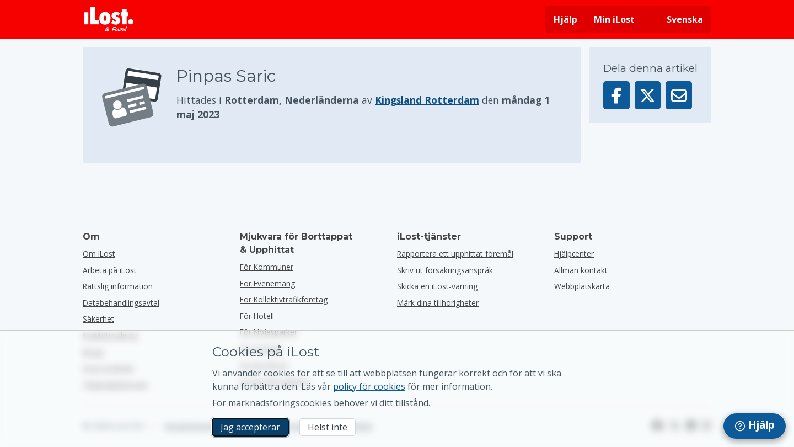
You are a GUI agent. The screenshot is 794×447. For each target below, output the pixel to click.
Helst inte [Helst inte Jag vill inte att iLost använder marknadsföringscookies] (327, 427)
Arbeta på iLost (110, 270)
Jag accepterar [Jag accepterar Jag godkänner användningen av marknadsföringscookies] (250, 427)
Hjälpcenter (574, 253)
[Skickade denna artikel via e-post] (679, 95)
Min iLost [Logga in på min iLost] (614, 19)
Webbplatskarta (582, 286)
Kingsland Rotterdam (427, 100)
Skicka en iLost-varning (437, 286)
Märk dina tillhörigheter (438, 302)
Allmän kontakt (581, 270)
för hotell (257, 316)
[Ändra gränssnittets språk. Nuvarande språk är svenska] (677, 19)
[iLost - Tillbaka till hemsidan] (109, 19)
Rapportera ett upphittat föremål (455, 253)
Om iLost (99, 253)
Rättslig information (118, 286)
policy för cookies (369, 386)
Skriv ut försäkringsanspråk (445, 270)
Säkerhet (98, 318)
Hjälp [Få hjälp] (565, 19)
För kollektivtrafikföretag (284, 299)
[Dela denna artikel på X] (648, 95)
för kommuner (266, 267)
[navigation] (754, 426)
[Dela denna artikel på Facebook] (616, 95)
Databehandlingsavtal (121, 302)
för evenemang (267, 283)
